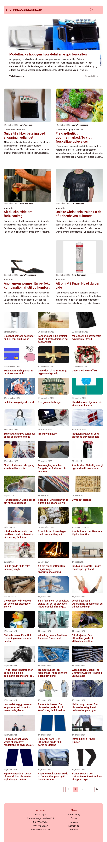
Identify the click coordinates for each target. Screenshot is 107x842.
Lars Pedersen (26, 125)
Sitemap (74, 829)
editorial (8, 129)
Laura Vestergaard (80, 125)
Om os (73, 818)
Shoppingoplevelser (73, 129)
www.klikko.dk (43, 829)
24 (97, 789)
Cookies (74, 822)
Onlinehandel (18, 129)
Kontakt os (73, 825)
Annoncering (74, 814)
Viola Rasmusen (16, 76)
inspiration (9, 208)
